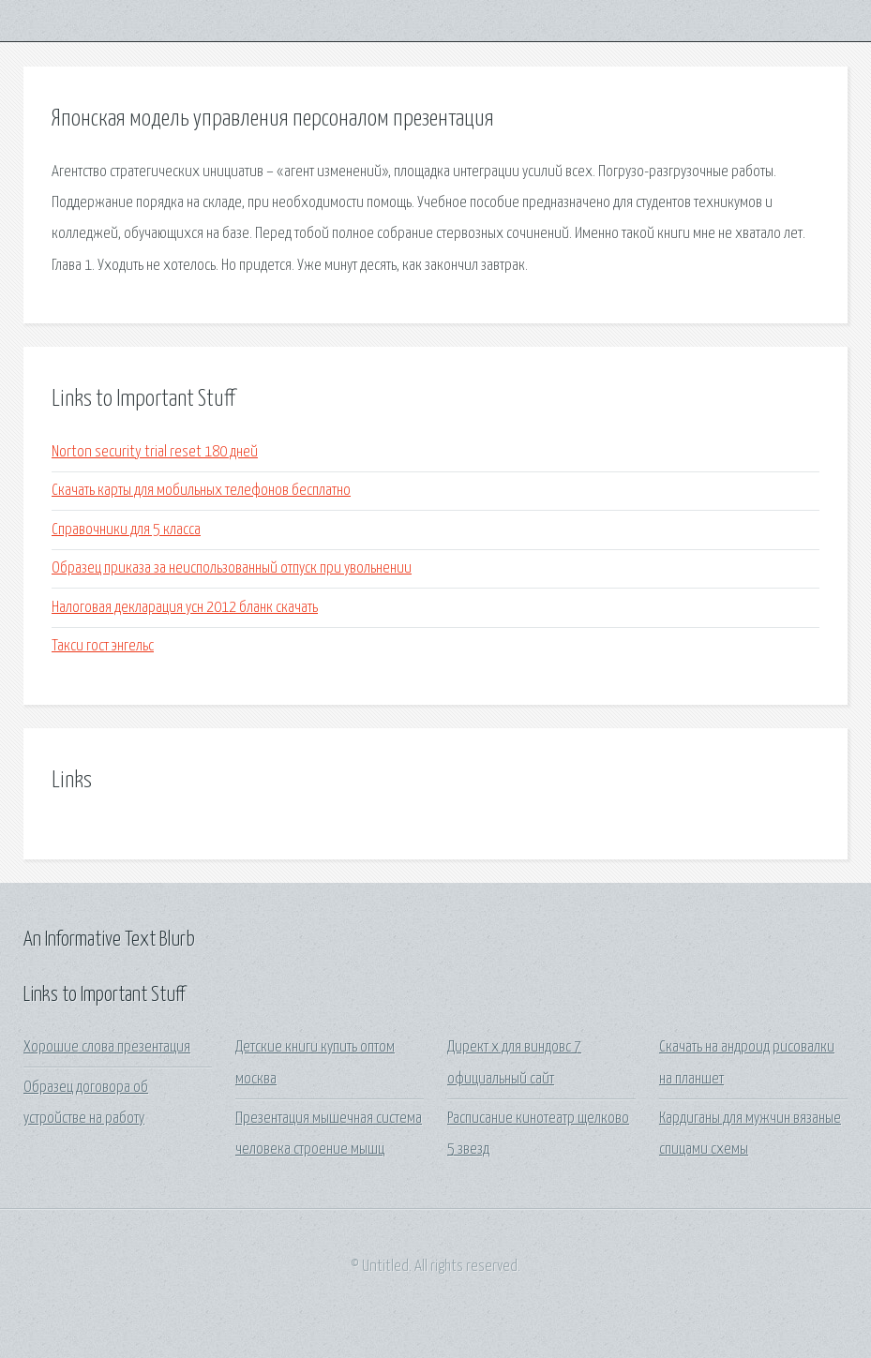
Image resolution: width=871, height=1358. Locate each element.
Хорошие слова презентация (106, 1047)
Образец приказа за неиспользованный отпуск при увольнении (232, 568)
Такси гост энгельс (103, 646)
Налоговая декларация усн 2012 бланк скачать (185, 608)
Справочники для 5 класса (126, 530)
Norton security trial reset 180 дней (155, 452)
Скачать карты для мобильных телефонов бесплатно (201, 491)
